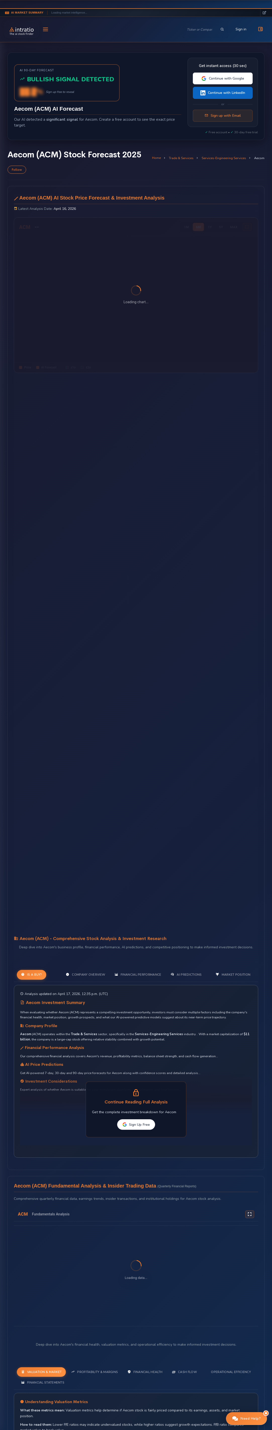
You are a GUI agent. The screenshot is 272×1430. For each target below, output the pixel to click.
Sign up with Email (223, 115)
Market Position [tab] (233, 974)
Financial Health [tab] (144, 1372)
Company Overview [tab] (85, 974)
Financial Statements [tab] (42, 1382)
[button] (246, 1418)
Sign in (241, 29)
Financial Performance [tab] (138, 974)
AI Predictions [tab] (186, 974)
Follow (17, 170)
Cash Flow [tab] (184, 1372)
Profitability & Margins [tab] (94, 1372)
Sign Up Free (136, 1124)
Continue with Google (222, 78)
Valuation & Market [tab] (41, 1372)
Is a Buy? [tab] (31, 974)
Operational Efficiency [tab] (231, 1372)
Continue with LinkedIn (222, 92)
